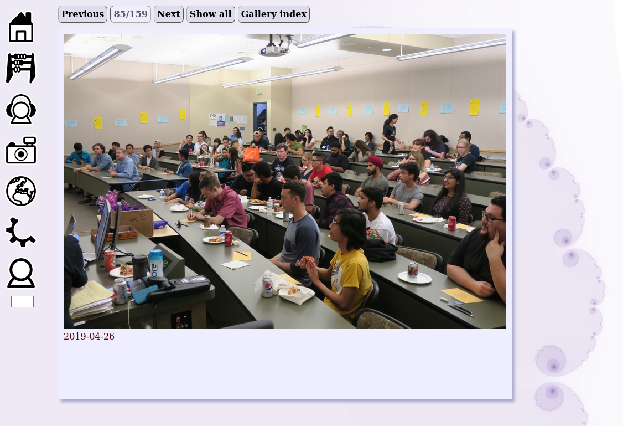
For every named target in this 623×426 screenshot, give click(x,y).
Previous (82, 14)
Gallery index (274, 14)
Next (168, 14)
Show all (211, 14)
